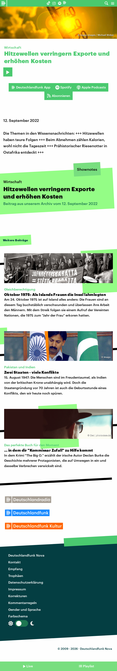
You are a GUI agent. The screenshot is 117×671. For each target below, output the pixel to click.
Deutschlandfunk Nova (26, 555)
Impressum (17, 589)
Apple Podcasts (91, 87)
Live (29, 666)
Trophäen (15, 576)
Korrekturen (17, 596)
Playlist (88, 666)
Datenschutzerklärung (25, 582)
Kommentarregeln (22, 603)
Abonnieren (58, 96)
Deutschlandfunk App (30, 87)
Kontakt (14, 562)
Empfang (15, 569)
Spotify (63, 87)
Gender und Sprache (24, 609)
